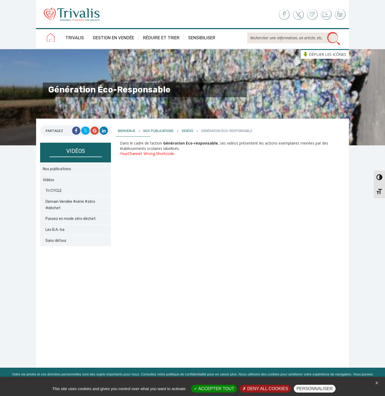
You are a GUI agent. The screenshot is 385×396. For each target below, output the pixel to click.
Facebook (284, 15)
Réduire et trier (161, 37)
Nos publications (57, 169)
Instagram (312, 15)
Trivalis (75, 37)
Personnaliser (315, 388)
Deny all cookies (265, 388)
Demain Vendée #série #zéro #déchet (70, 204)
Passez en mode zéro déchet (70, 218)
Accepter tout (214, 388)
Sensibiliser (201, 37)
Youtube (326, 15)
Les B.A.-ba (54, 229)
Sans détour (56, 240)
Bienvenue (126, 131)
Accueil (50, 38)
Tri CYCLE (53, 190)
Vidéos (48, 180)
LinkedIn (340, 15)
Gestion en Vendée (113, 37)
